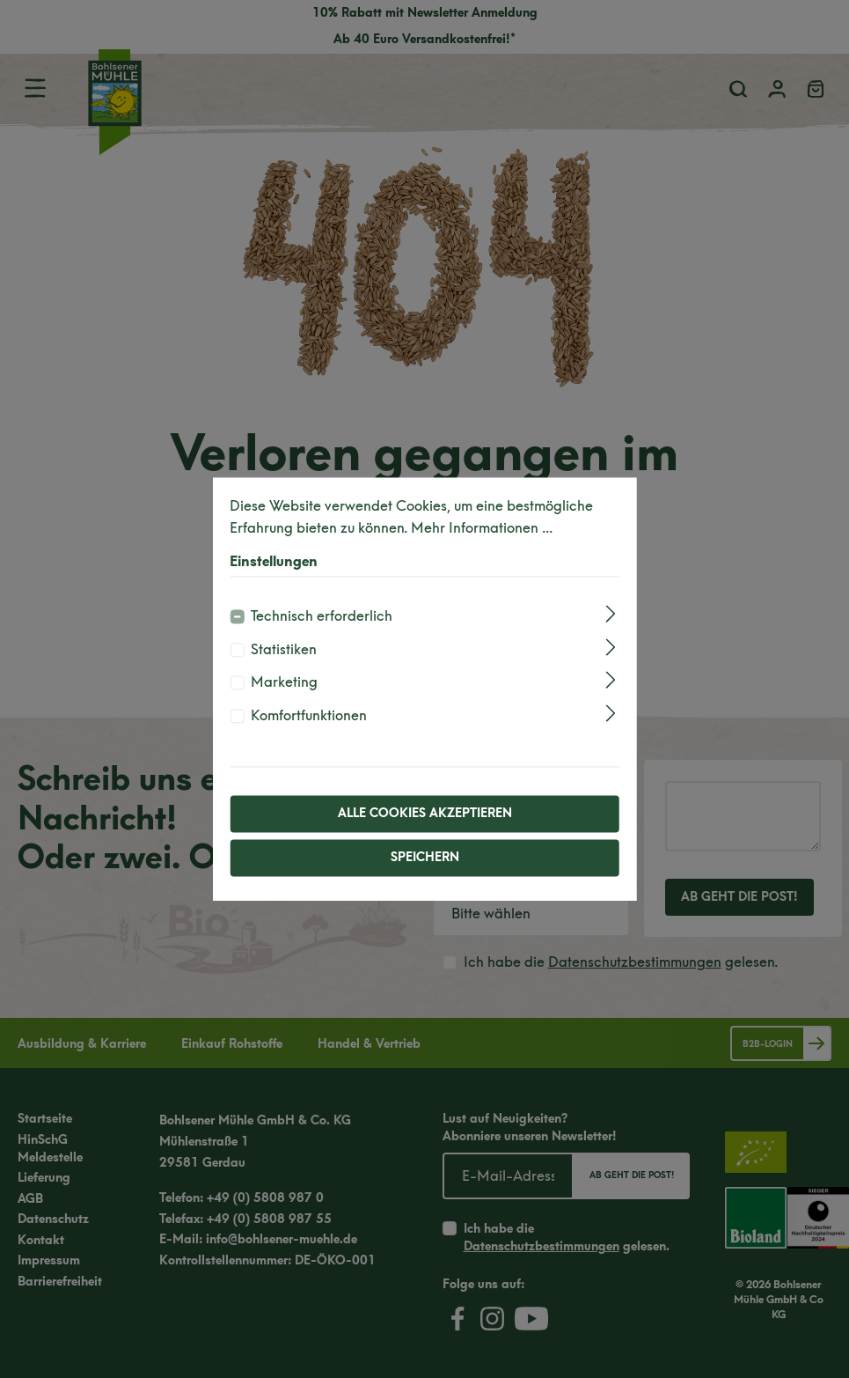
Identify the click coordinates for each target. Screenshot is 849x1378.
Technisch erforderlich (321, 616)
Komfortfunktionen (309, 715)
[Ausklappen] (611, 614)
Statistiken (284, 649)
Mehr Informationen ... (482, 528)
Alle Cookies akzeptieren (425, 813)
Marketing (284, 682)
